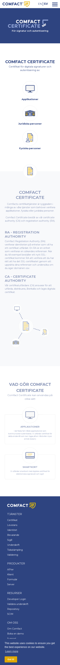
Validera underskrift (17, 604)
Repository (13, 609)
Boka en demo (15, 633)
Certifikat (12, 520)
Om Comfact (14, 628)
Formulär (12, 579)
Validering (12, 554)
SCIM (10, 614)
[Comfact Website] (16, 4)
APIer (10, 569)
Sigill (9, 540)
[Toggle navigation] (54, 4)
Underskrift (13, 544)
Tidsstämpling (15, 549)
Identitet (12, 530)
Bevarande (13, 535)
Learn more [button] (11, 651)
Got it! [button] (11, 659)
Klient (10, 574)
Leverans (12, 525)
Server (10, 584)
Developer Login (16, 599)
